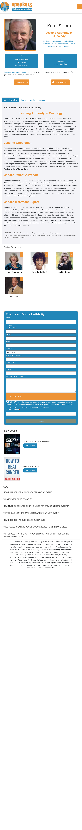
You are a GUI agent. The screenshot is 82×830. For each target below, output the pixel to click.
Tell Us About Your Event (14, 376)
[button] (41, 396)
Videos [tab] (42, 100)
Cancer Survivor (64, 46)
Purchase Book (30, 445)
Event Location (11, 362)
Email (8, 335)
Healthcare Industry (60, 43)
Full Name (9, 325)
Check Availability (60, 82)
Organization (11, 328)
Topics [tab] (23, 100)
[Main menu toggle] (79, 6)
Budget (9, 369)
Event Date (10, 348)
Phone (8, 341)
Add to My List (21, 82)
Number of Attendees (14, 355)
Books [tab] (32, 100)
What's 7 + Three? (13, 410)
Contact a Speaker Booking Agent (17, 72)
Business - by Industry (52, 41)
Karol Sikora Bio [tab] (10, 100)
